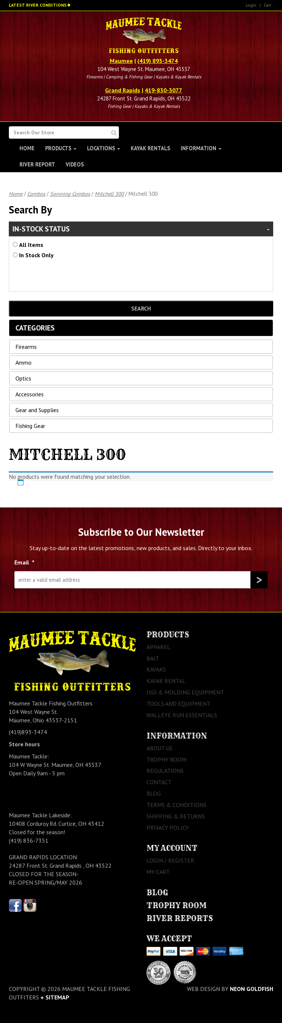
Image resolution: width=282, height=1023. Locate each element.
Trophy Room (166, 759)
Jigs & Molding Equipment (185, 692)
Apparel (158, 647)
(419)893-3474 (28, 732)
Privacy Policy (168, 827)
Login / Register (170, 860)
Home (27, 148)
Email (24, 562)
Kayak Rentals (150, 148)
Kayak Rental (166, 680)
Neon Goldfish (251, 988)
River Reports (180, 918)
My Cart (158, 871)
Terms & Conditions (176, 804)
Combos (36, 193)
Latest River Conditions (37, 5)
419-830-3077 (163, 90)
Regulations (165, 770)
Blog (154, 793)
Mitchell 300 (109, 193)
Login (251, 5)
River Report (37, 164)
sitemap (57, 997)
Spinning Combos (70, 193)
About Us (160, 748)
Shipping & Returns (176, 816)
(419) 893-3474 (157, 60)
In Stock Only (36, 255)
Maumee (121, 60)
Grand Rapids (122, 90)
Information (201, 148)
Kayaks (156, 669)
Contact (159, 782)
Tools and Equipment (178, 703)
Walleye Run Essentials (182, 715)
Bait (153, 658)
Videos (75, 164)
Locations (103, 148)
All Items (31, 244)
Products (60, 148)
